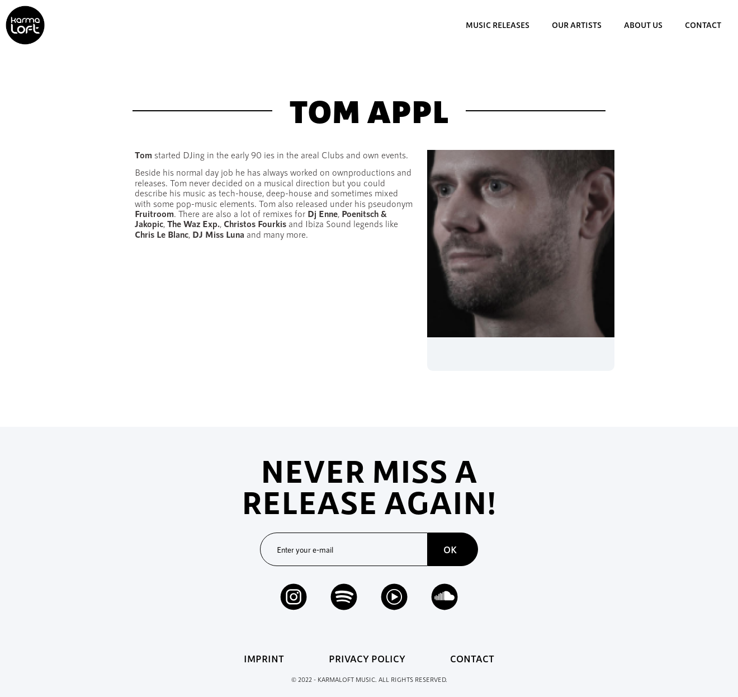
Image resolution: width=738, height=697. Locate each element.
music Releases (497, 25)
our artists (577, 25)
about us (643, 25)
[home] (25, 25)
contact (703, 25)
